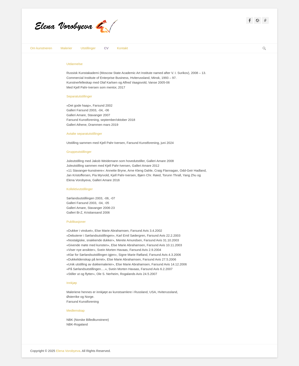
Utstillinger (88, 48)
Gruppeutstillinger (79, 151)
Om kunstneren (41, 48)
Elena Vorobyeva (68, 351)
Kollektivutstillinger (79, 189)
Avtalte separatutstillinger (84, 133)
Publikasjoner (76, 221)
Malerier (66, 48)
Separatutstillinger (79, 96)
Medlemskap (75, 310)
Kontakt (122, 48)
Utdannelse (74, 64)
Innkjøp (71, 283)
